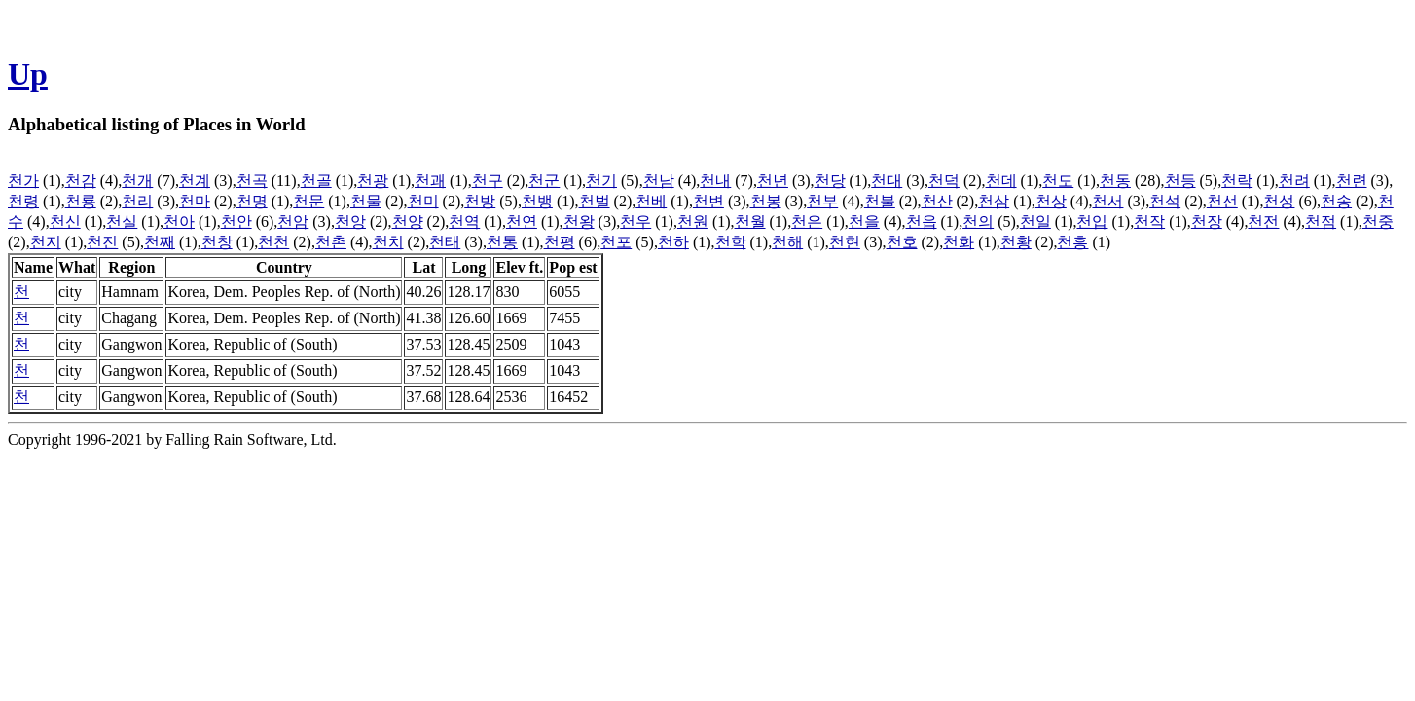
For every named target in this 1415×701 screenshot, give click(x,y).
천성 (1278, 201)
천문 (308, 201)
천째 (159, 242)
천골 (316, 180)
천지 (45, 242)
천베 (651, 201)
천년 (772, 180)
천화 (958, 242)
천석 (1164, 201)
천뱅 (537, 201)
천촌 (330, 242)
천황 (1016, 242)
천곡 (252, 180)
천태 (444, 242)
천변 (708, 201)
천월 (750, 221)
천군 (544, 180)
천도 (1057, 180)
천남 (658, 180)
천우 (635, 221)
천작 (1149, 221)
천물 (365, 201)
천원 (692, 221)
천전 (1263, 221)
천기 (601, 180)
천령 (23, 201)
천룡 (80, 201)
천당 (830, 180)
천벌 (594, 201)
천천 (273, 242)
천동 (1115, 180)
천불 (879, 201)
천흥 (1072, 242)
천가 (23, 180)
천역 (464, 221)
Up (28, 74)
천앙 (350, 221)
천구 (487, 180)
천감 (80, 180)
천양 (407, 221)
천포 (616, 242)
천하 (673, 242)
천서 (1107, 201)
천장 (1206, 221)
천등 (1180, 180)
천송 (1336, 201)
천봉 (765, 201)
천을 (864, 221)
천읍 (921, 221)
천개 (137, 180)
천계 (194, 180)
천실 (121, 221)
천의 (978, 221)
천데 (1001, 180)
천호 (902, 242)
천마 (194, 201)
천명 (252, 201)
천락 (1236, 180)
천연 (521, 221)
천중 (1378, 221)
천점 (1320, 221)
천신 (65, 221)
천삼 (993, 201)
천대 (886, 180)
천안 (236, 221)
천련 (1351, 180)
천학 (730, 242)
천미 (423, 201)
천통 (502, 242)
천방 (479, 201)
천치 (388, 242)
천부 (822, 201)
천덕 (944, 180)
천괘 (430, 180)
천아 (179, 221)
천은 (806, 221)
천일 (1035, 221)
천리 (137, 201)
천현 (844, 242)
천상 (1051, 201)
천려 (1294, 180)
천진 (102, 242)
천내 (715, 180)
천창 (217, 242)
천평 (559, 242)
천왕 (579, 221)
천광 (372, 180)
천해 (787, 242)
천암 (292, 221)
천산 (937, 201)
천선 (1222, 201)
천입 (1091, 221)
